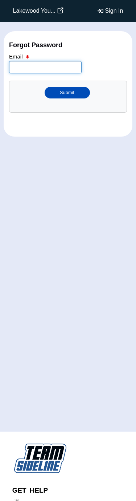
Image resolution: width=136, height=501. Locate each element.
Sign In (114, 11)
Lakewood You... (34, 11)
